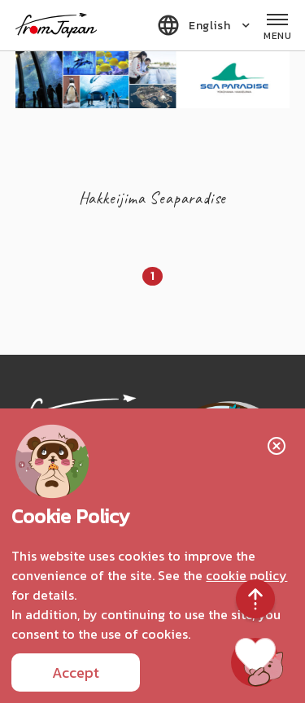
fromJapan (56, 25)
